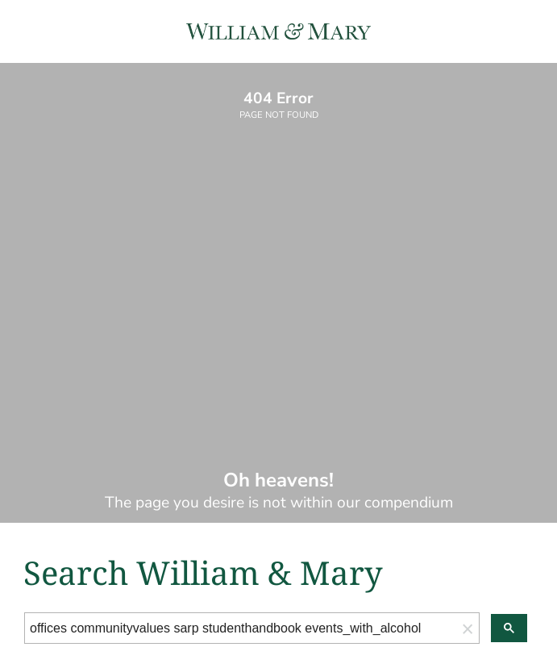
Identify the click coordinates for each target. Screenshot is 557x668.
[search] (240, 628)
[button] (467, 628)
